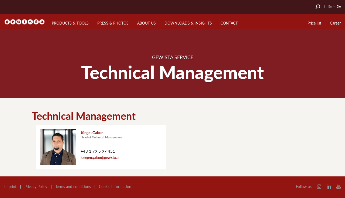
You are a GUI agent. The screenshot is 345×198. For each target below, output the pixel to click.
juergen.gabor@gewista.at (100, 157)
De (339, 6)
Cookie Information (115, 187)
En (330, 6)
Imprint (10, 187)
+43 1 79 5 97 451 (98, 151)
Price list (314, 23)
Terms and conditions (73, 187)
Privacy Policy (36, 187)
